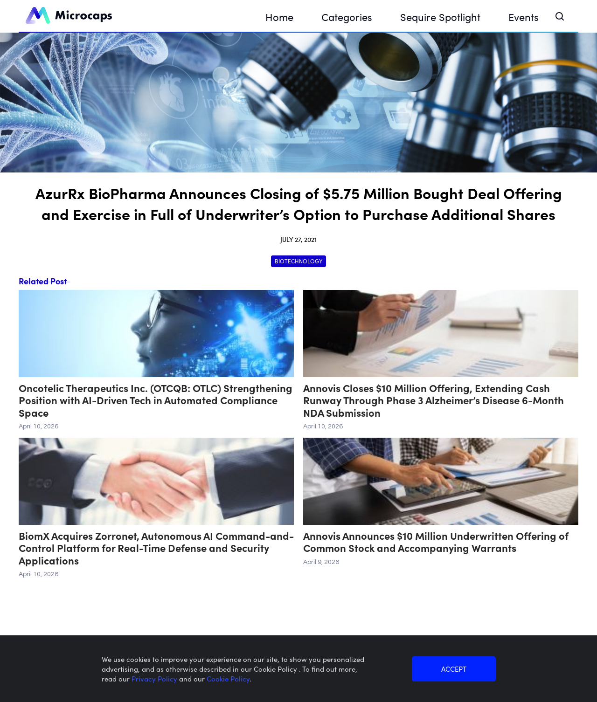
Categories (346, 16)
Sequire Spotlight (440, 16)
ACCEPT (453, 669)
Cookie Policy (228, 678)
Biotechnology (298, 261)
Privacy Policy (155, 678)
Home (279, 16)
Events (523, 16)
